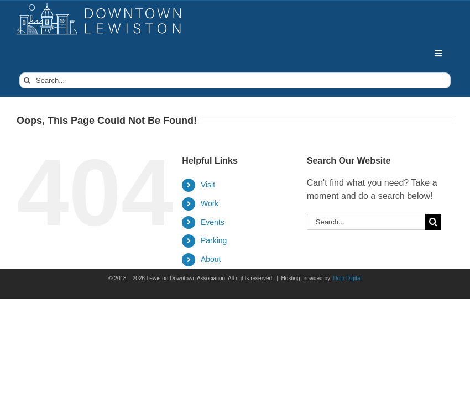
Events (212, 222)
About (211, 259)
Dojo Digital (347, 278)
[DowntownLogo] (99, 7)
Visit (208, 184)
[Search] (27, 80)
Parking (214, 240)
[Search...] (235, 80)
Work (209, 203)
